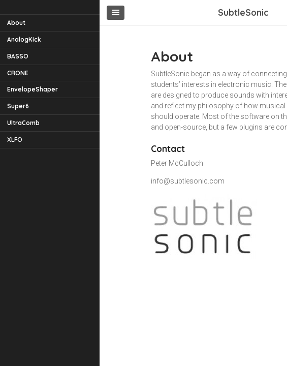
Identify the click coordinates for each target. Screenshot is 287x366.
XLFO (14, 139)
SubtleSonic (243, 12)
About (16, 22)
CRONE (17, 73)
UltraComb (23, 123)
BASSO (17, 56)
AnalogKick (24, 39)
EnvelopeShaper (32, 89)
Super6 (18, 106)
